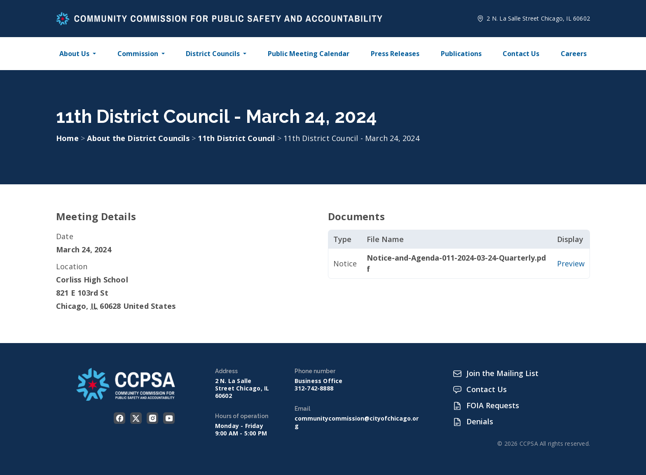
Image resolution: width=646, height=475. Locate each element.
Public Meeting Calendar (308, 53)
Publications (461, 53)
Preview (571, 263)
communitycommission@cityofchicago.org (357, 422)
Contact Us (521, 53)
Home (67, 138)
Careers (574, 53)
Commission (137, 53)
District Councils (213, 53)
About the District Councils (139, 138)
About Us (74, 53)
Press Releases (395, 53)
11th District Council (237, 138)
